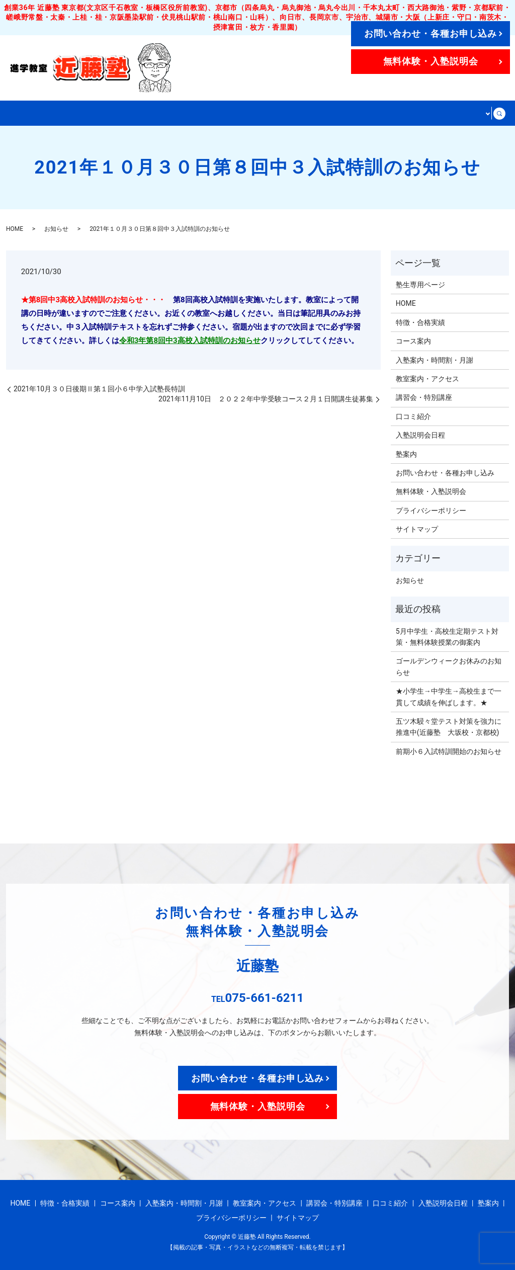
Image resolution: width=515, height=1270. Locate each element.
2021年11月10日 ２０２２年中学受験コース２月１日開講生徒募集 (265, 398)
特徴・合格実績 (80, 113)
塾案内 (406, 454)
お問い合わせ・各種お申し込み (430, 33)
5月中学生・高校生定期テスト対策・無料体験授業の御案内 (447, 636)
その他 (472, 113)
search (500, 113)
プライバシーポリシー (431, 510)
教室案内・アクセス (325, 113)
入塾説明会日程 (420, 435)
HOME (25, 113)
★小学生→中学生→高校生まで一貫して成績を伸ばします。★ (448, 696)
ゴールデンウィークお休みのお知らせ (448, 666)
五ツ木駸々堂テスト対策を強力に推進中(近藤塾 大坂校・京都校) (448, 726)
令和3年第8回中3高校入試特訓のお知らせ (190, 340)
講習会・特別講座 (411, 113)
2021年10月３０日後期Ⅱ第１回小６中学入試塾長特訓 (99, 389)
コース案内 (145, 113)
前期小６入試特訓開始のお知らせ (448, 751)
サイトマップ (417, 529)
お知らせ (56, 228)
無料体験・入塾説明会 (430, 61)
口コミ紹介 (413, 416)
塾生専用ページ (420, 284)
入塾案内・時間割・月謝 (227, 113)
